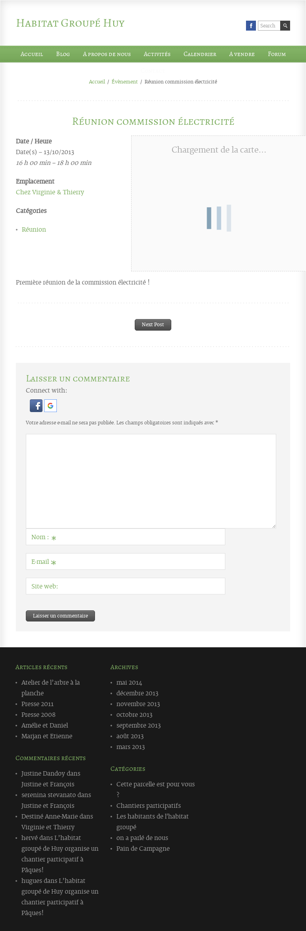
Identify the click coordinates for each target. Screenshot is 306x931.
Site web (43, 585)
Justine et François (47, 783)
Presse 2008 (38, 714)
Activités (157, 54)
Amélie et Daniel (44, 724)
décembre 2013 (137, 692)
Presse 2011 (37, 703)
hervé (29, 837)
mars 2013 (130, 746)
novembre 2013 (138, 703)
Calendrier (200, 54)
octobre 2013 (134, 714)
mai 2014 (129, 681)
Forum (277, 54)
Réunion (34, 229)
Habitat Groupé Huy (70, 22)
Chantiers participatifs (148, 805)
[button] (37, 409)
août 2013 (130, 735)
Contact (153, 71)
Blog (63, 54)
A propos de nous (107, 54)
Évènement (125, 81)
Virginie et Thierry (48, 826)
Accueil (32, 54)
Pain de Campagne (143, 848)
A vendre (242, 54)
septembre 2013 (138, 724)
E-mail (43, 563)
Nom (43, 538)
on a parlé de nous (142, 837)
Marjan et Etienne (46, 735)
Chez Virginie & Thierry (50, 191)
